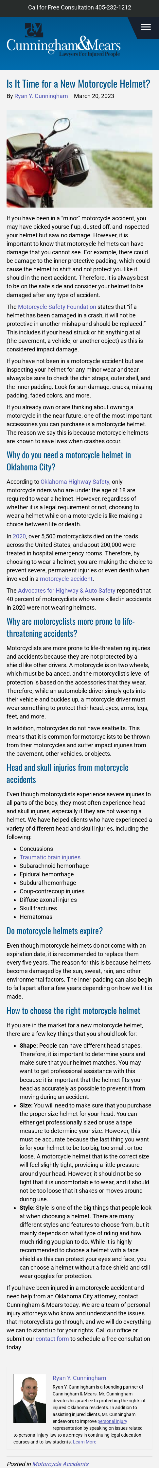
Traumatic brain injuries (50, 857)
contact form (52, 1338)
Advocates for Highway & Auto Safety (66, 590)
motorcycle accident (66, 578)
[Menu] (144, 27)
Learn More (84, 1441)
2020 (19, 536)
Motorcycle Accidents (60, 1463)
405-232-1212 (113, 7)
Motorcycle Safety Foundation (57, 306)
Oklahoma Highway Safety (75, 481)
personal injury (112, 1421)
